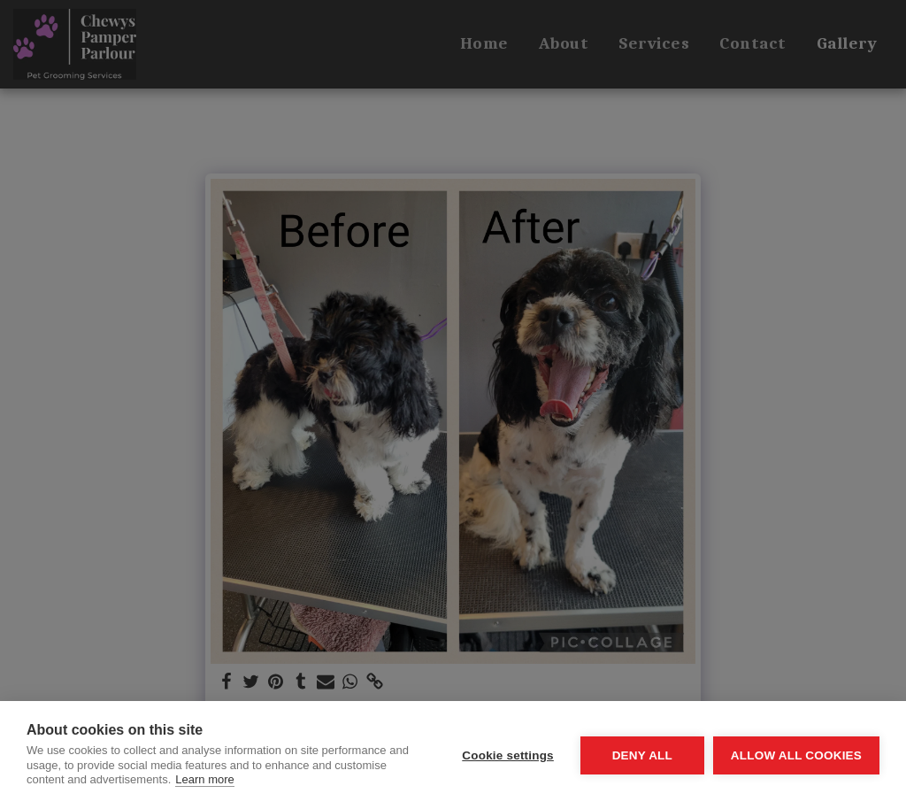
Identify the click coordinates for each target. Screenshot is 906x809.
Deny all (642, 755)
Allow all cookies (796, 755)
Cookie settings (508, 755)
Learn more (204, 779)
